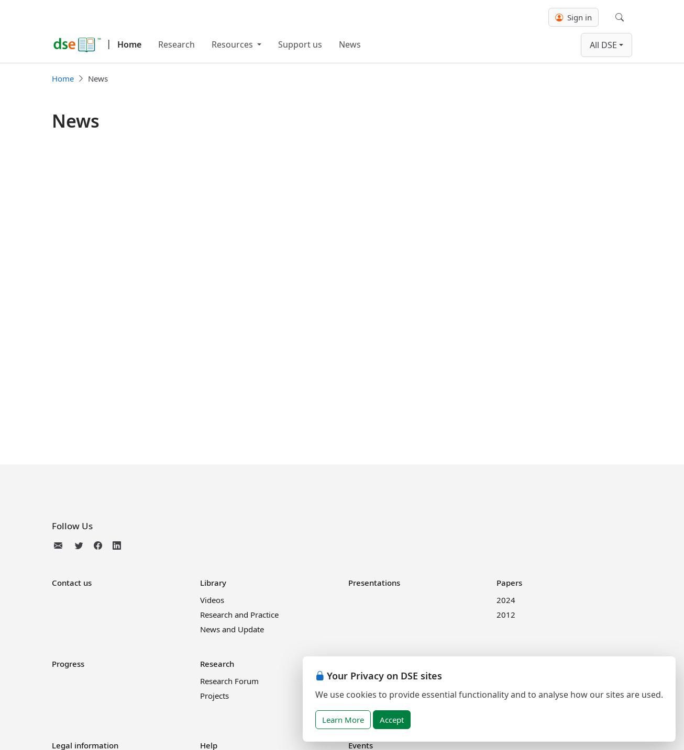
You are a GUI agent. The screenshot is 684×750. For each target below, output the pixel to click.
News (350, 44)
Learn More (343, 719)
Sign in (573, 17)
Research (176, 44)
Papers (509, 582)
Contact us (72, 582)
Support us (300, 44)
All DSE (603, 45)
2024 (506, 600)
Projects (214, 695)
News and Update (232, 629)
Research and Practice (239, 614)
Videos (212, 600)
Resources (233, 44)
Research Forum (229, 681)
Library (213, 582)
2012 (506, 614)
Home (129, 44)
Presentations (374, 582)
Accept (392, 719)
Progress (68, 663)
